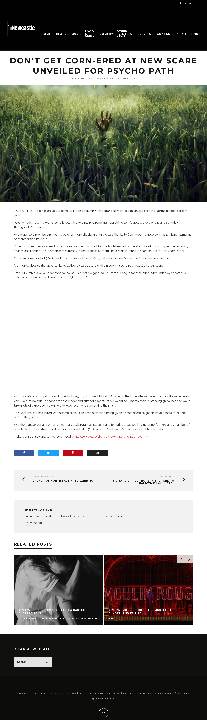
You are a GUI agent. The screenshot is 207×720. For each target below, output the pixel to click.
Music (77, 33)
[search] (47, 662)
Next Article (166, 477)
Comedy (106, 33)
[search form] (33, 662)
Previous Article (44, 477)
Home (46, 33)
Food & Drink (90, 34)
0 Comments (124, 79)
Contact (164, 33)
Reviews (146, 33)
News (91, 79)
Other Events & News (124, 34)
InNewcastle (77, 79)
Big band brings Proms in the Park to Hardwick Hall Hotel (143, 482)
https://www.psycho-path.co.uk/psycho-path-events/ (112, 436)
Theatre (61, 33)
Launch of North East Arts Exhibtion (64, 480)
